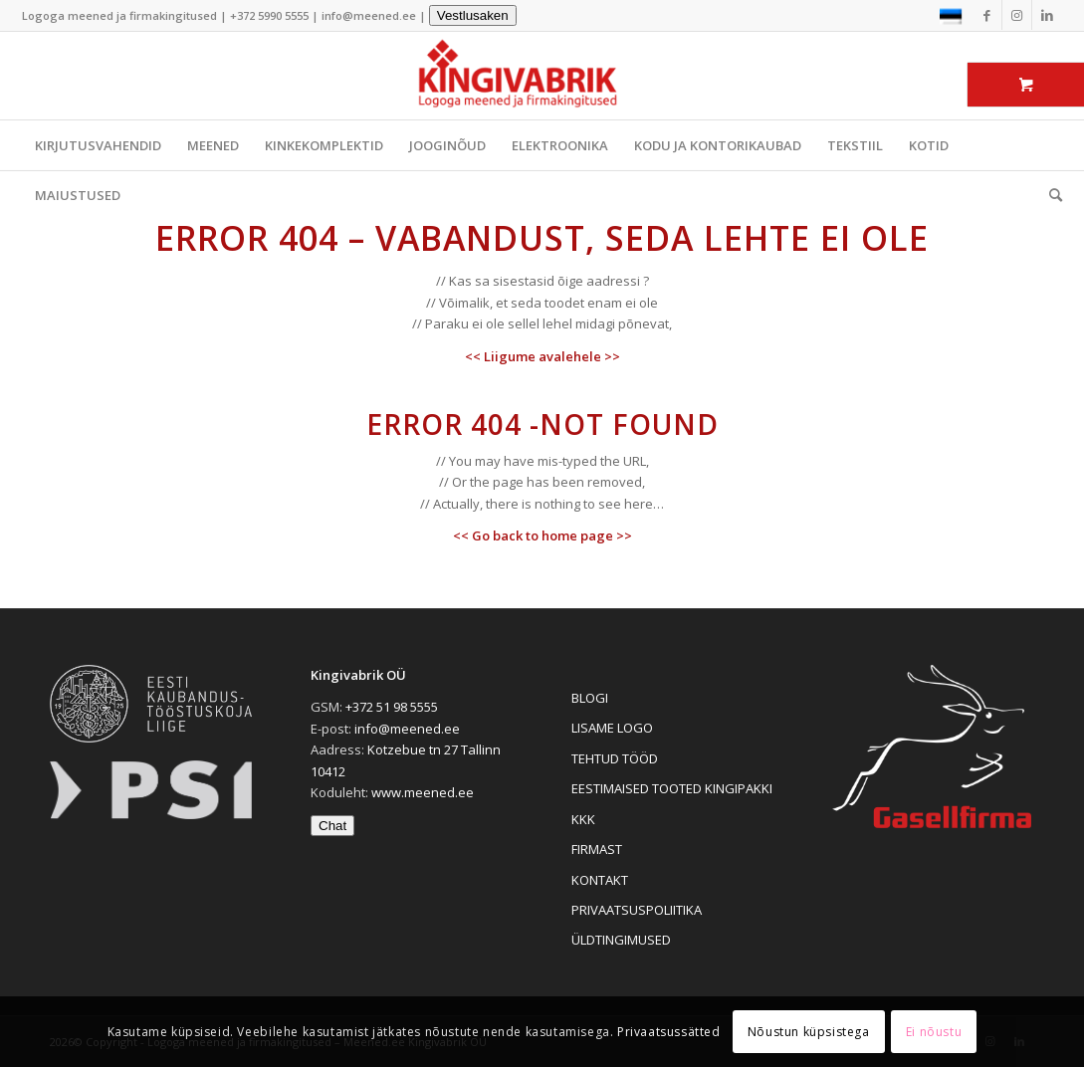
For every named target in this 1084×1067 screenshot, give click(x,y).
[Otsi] (1049, 195)
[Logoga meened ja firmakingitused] (542, 75)
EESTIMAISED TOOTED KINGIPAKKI (671, 788)
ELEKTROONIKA (560, 145)
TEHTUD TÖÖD (614, 758)
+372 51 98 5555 (391, 707)
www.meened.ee (422, 792)
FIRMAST (596, 849)
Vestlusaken (473, 15)
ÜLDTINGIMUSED (621, 940)
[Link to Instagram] (1016, 15)
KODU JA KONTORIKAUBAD (717, 145)
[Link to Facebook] (987, 15)
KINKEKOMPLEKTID (324, 145)
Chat (332, 825)
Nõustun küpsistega (809, 1031)
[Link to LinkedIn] (1047, 15)
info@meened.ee (369, 15)
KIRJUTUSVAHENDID (98, 145)
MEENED (213, 145)
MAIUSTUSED (77, 195)
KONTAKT (599, 880)
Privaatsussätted (669, 1031)
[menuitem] (1049, 195)
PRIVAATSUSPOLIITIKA (636, 910)
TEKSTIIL (855, 145)
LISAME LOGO (612, 728)
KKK (583, 819)
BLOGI (589, 698)
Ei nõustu (934, 1031)
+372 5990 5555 (269, 15)
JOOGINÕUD (447, 145)
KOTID (929, 145)
